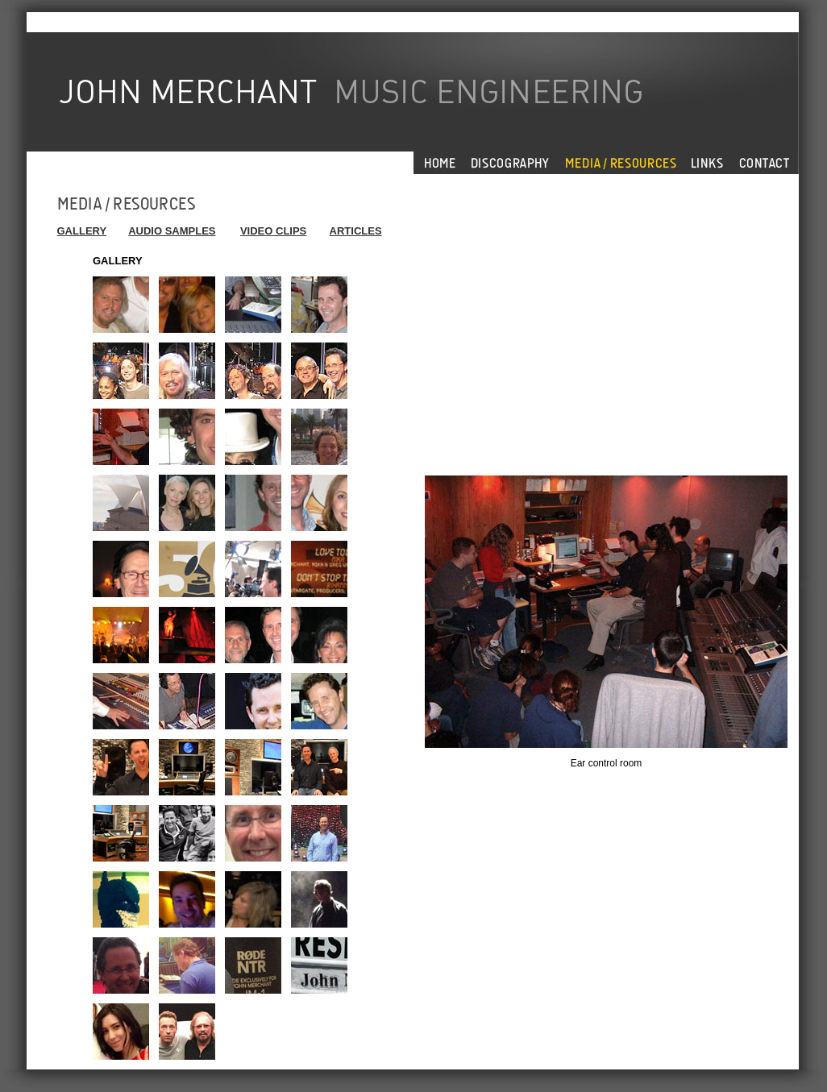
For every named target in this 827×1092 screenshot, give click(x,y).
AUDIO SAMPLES (171, 231)
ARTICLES (356, 231)
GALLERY (82, 231)
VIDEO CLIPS (273, 231)
